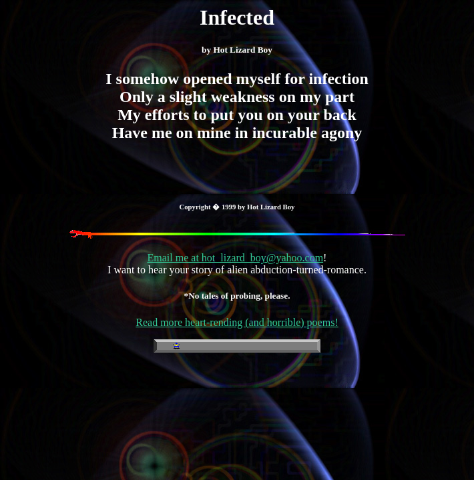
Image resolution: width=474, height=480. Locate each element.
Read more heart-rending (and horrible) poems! (237, 322)
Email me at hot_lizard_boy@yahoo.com (236, 257)
